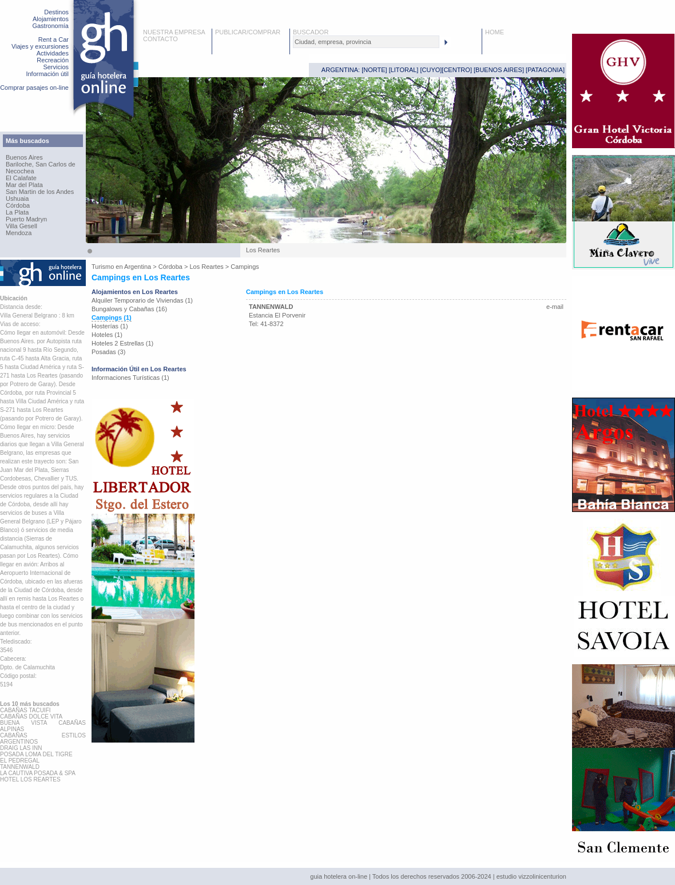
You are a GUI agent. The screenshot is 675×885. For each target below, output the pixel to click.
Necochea (20, 171)
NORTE (374, 69)
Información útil (47, 73)
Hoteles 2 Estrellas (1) (122, 343)
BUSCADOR (310, 32)
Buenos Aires (24, 157)
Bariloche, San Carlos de (41, 164)
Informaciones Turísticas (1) (130, 377)
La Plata (17, 212)
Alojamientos (51, 18)
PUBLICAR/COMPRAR (247, 32)
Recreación (53, 60)
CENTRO (456, 69)
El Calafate (21, 177)
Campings (245, 266)
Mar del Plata (24, 184)
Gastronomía (50, 25)
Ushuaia (17, 198)
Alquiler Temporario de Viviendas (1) (142, 300)
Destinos (56, 12)
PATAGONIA (545, 69)
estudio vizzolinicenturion (531, 876)
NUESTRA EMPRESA (174, 32)
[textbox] (366, 41)
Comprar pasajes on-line (34, 87)
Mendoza (18, 232)
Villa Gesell (21, 226)
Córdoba (18, 205)
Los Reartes (206, 266)
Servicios (56, 67)
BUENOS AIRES (498, 69)
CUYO (431, 69)
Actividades (53, 53)
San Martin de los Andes (40, 191)
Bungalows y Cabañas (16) (129, 308)
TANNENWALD (271, 306)
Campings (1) (112, 317)
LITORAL (404, 69)
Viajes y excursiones (40, 46)
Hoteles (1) (107, 334)
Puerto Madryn (26, 219)
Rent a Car (53, 39)
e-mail (554, 306)
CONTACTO (160, 38)
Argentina (137, 266)
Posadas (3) (108, 351)
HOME (494, 32)
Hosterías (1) (110, 326)
